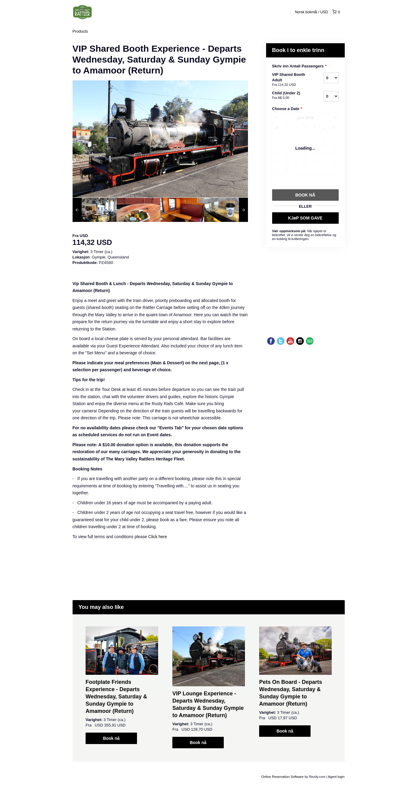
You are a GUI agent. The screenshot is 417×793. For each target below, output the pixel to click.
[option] (94, 210)
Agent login (336, 776)
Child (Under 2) (290, 95)
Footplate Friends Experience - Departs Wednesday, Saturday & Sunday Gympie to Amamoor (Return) (116, 696)
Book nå (111, 738)
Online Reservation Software (282, 776)
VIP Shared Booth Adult (290, 79)
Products (80, 31)
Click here (157, 536)
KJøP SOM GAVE (305, 218)
